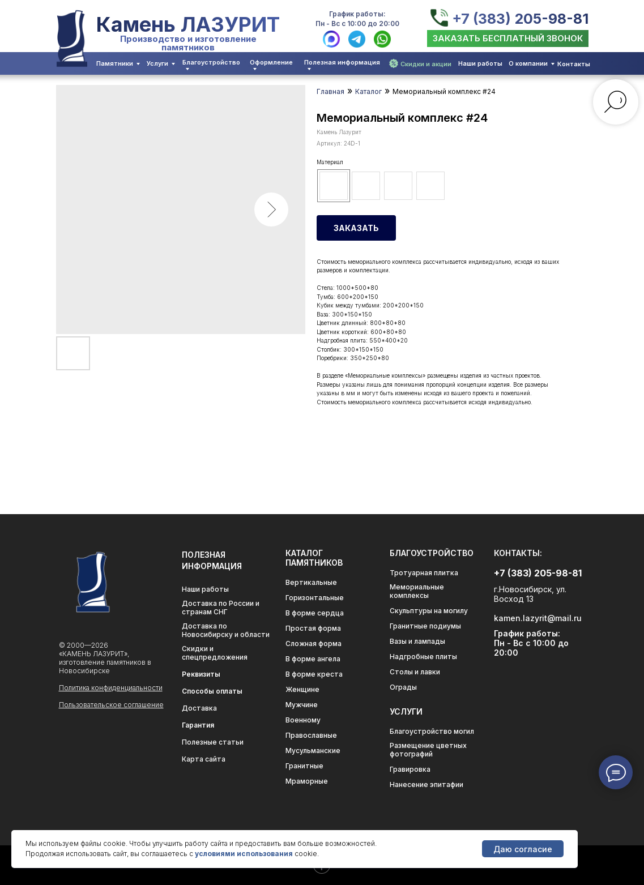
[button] (507, 38)
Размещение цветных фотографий (428, 749)
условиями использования (244, 853)
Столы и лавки (415, 672)
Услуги (157, 63)
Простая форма (313, 628)
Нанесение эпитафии (426, 784)
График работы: (357, 14)
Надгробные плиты (423, 656)
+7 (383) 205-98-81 (520, 18)
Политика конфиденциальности (111, 687)
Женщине (302, 689)
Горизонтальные (314, 597)
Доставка (199, 708)
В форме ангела (312, 659)
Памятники (114, 63)
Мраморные (306, 781)
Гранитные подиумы (425, 626)
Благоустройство (211, 62)
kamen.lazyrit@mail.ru (538, 618)
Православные (311, 735)
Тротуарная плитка (424, 572)
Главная (330, 91)
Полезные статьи (213, 742)
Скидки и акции (425, 64)
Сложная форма (313, 643)
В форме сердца (314, 613)
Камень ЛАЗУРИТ (188, 24)
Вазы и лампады (417, 641)
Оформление (271, 62)
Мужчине (301, 704)
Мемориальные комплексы (417, 591)
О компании (528, 63)
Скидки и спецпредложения (215, 652)
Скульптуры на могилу (429, 610)
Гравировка (410, 769)
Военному (303, 720)
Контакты (573, 64)
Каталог (368, 91)
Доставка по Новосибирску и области (226, 630)
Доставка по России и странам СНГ (220, 607)
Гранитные (304, 766)
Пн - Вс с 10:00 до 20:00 (357, 23)
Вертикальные (311, 582)
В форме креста (314, 674)
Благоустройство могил (432, 731)
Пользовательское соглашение (111, 704)
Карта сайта (203, 759)
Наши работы (480, 63)
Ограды (403, 687)
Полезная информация (342, 62)
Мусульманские (312, 750)
